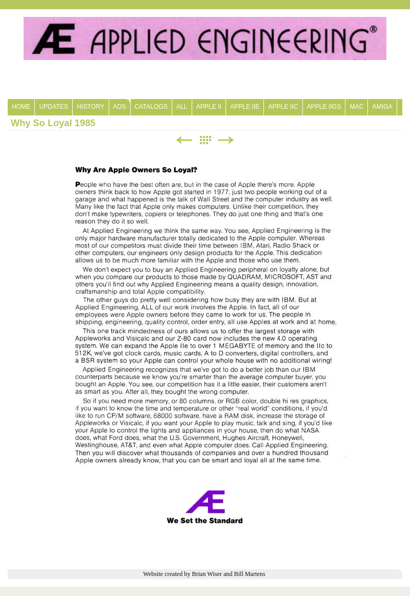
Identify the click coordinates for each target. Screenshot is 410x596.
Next (226, 140)
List (205, 140)
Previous (184, 140)
